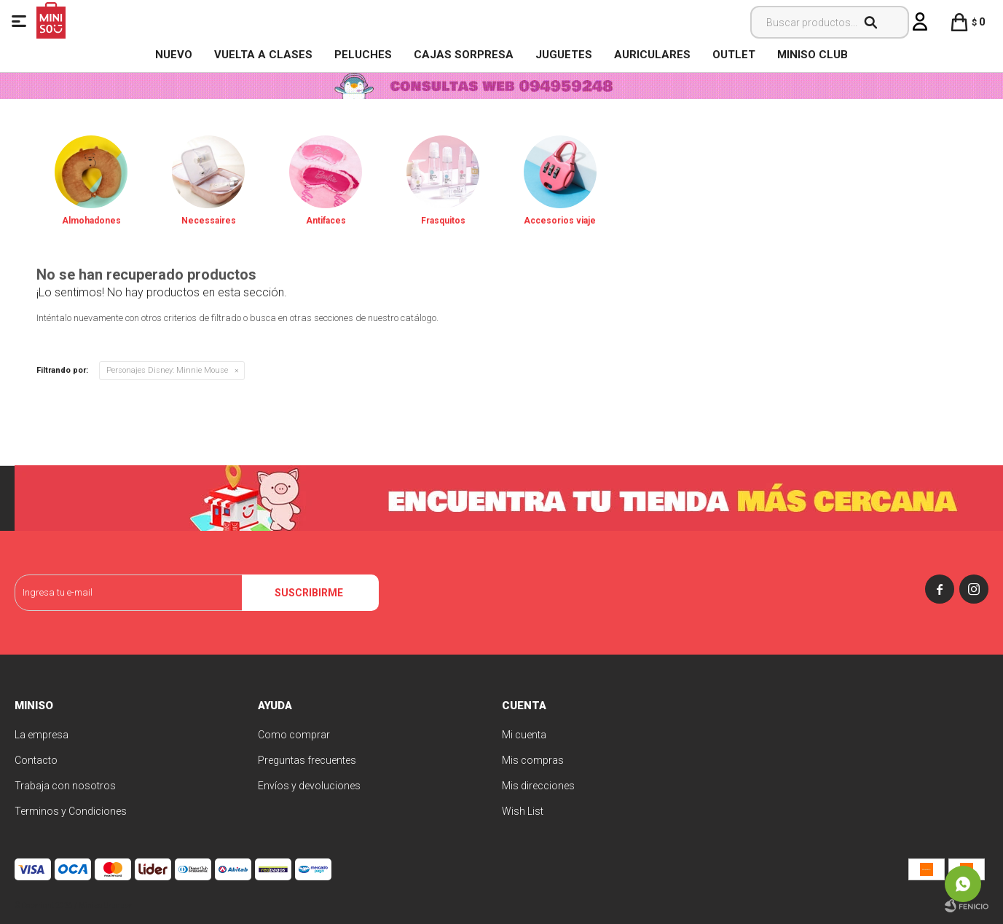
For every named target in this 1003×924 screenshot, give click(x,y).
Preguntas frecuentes (307, 760)
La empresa (41, 735)
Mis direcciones (538, 785)
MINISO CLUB (812, 54)
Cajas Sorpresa (464, 54)
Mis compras (533, 760)
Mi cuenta (524, 735)
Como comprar (294, 735)
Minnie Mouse (167, 370)
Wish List (522, 811)
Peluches (363, 54)
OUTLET (733, 54)
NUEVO (173, 54)
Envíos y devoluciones (309, 785)
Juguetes (563, 54)
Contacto (36, 760)
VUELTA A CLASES (263, 54)
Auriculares (652, 54)
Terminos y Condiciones (71, 811)
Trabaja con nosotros (65, 785)
